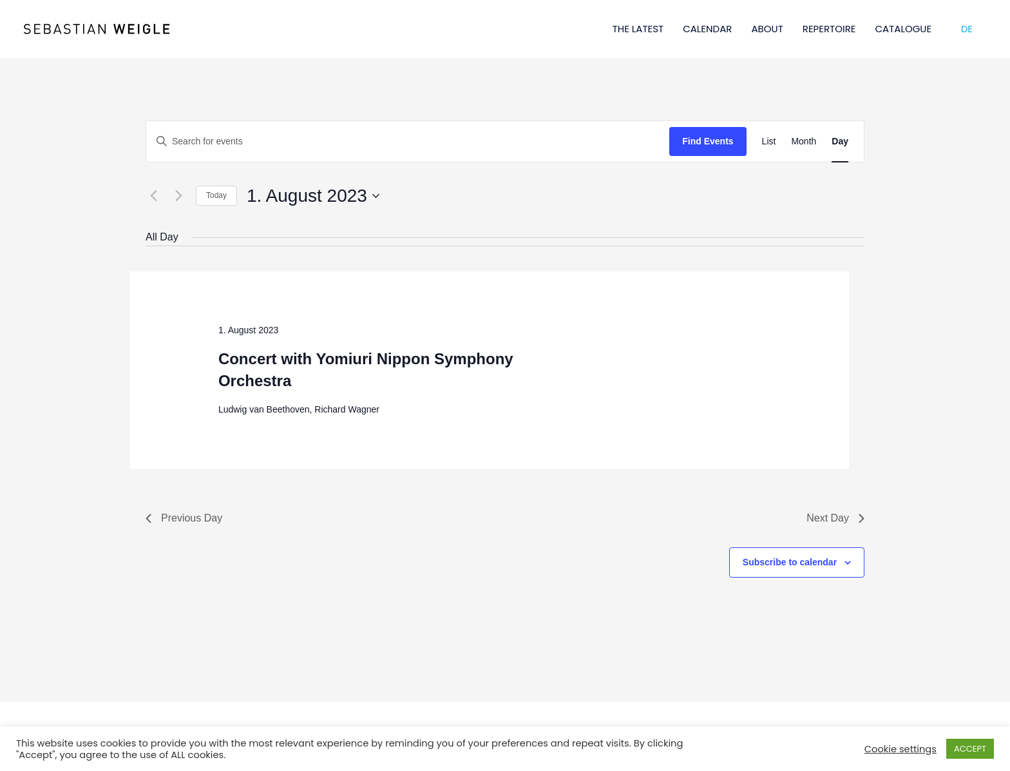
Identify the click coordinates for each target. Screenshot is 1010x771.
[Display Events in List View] (769, 141)
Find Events (707, 141)
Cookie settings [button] (900, 749)
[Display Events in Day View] (840, 141)
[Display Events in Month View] (803, 141)
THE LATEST (638, 28)
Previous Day (184, 517)
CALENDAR (707, 28)
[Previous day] (153, 196)
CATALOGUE (903, 28)
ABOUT (767, 28)
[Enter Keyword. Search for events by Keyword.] (407, 141)
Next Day (835, 517)
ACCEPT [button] (970, 749)
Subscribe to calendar (790, 562)
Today (216, 195)
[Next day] (178, 196)
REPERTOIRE (829, 28)
